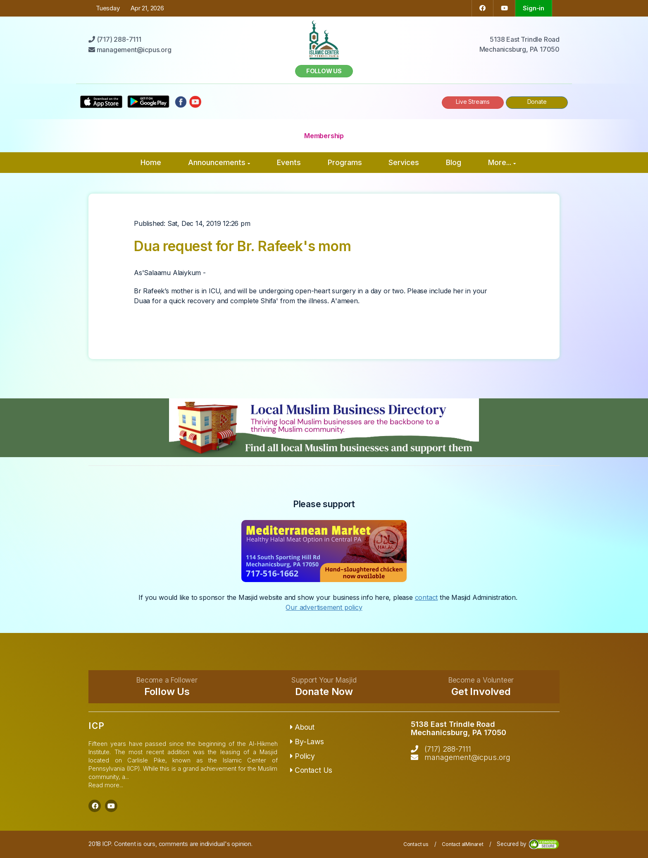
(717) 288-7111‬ (447, 749)
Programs (345, 162)
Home (151, 162)
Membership (324, 136)
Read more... (105, 784)
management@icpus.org (467, 757)
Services (403, 162)
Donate (537, 101)
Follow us (324, 70)
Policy (302, 756)
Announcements (219, 162)
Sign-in (533, 8)
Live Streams (473, 101)
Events (289, 162)
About (302, 727)
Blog (453, 162)
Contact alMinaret (463, 844)
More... (502, 162)
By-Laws (307, 741)
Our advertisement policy (324, 607)
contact (426, 597)
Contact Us (311, 770)
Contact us (416, 844)
